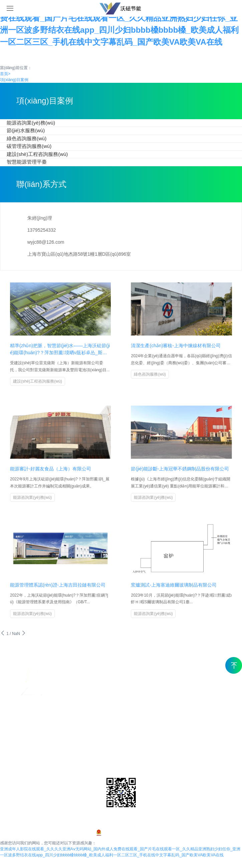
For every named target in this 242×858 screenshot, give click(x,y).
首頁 (5, 73)
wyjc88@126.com (45, 242)
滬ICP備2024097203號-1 (121, 833)
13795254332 (41, 230)
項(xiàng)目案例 (14, 79)
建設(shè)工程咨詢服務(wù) (37, 154)
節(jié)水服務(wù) (26, 130)
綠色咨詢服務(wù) (26, 138)
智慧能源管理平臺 (27, 162)
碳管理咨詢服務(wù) (29, 146)
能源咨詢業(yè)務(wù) (31, 123)
